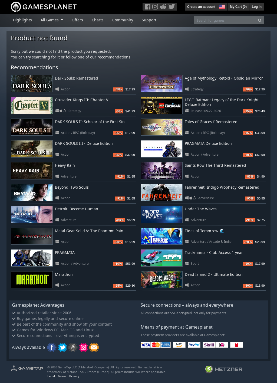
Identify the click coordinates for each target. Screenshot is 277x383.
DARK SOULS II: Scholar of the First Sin (90, 121)
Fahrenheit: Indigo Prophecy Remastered (222, 187)
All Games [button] (50, 19)
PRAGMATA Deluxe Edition (208, 143)
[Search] (260, 20)
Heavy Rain (65, 165)
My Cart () (238, 7)
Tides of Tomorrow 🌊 (204, 230)
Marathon (64, 274)
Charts (98, 19)
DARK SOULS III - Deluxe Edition (84, 143)
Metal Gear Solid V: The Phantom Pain (89, 230)
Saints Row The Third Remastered (215, 165)
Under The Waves (201, 208)
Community (122, 19)
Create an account (201, 7)
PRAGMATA (65, 252)
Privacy (74, 376)
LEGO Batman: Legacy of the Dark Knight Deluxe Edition (222, 102)
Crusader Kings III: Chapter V (81, 99)
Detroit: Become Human (76, 208)
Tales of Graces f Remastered (211, 121)
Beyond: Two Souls (72, 187)
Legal (51, 376)
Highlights (22, 19)
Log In (257, 7)
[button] (221, 6)
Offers (77, 19)
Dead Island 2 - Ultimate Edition (214, 274)
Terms (62, 376)
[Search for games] (225, 20)
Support (149, 19)
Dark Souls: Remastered (76, 78)
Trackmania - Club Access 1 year (214, 252)
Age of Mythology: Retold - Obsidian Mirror (224, 78)
